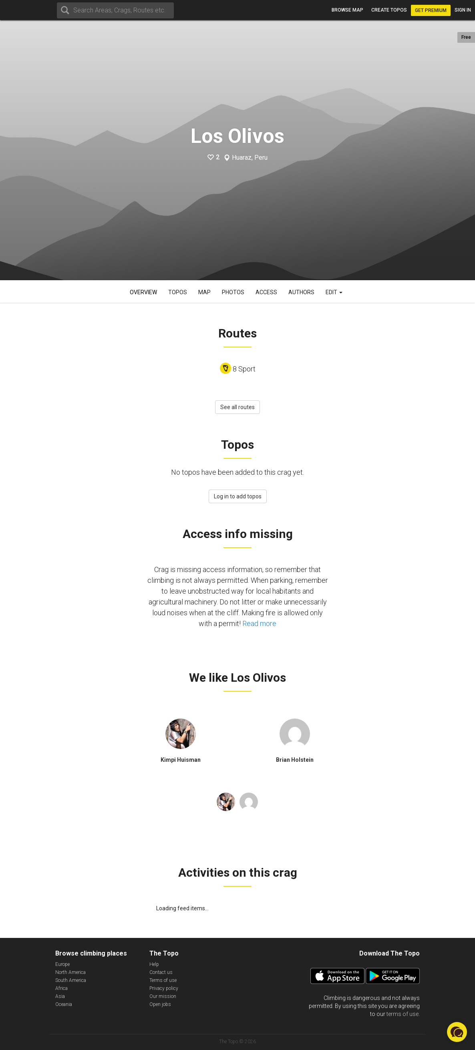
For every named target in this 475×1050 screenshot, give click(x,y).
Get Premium (431, 10)
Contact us (161, 972)
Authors (301, 292)
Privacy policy (163, 988)
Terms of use (163, 980)
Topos (177, 292)
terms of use (402, 1014)
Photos (233, 292)
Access (266, 292)
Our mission (162, 996)
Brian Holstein (295, 760)
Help (154, 964)
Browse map (347, 10)
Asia (60, 996)
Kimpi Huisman (181, 760)
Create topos (389, 10)
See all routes (237, 407)
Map (204, 292)
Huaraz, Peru (250, 158)
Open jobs (160, 1004)
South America (70, 980)
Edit (334, 292)
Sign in (463, 10)
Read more (259, 623)
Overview (143, 292)
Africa (61, 988)
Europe (62, 964)
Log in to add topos (238, 496)
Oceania (63, 1004)
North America (70, 972)
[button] (457, 1032)
